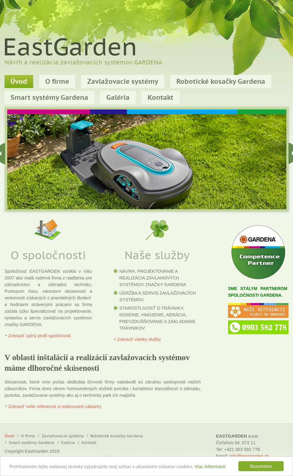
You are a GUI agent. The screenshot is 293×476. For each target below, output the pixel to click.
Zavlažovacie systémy (122, 82)
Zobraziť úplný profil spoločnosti (39, 335)
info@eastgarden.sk (249, 456)
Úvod (19, 82)
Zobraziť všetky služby (139, 339)
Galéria (68, 442)
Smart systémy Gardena (31, 442)
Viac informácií (210, 467)
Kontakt (89, 442)
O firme (57, 82)
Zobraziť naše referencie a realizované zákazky (54, 406)
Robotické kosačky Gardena (220, 82)
